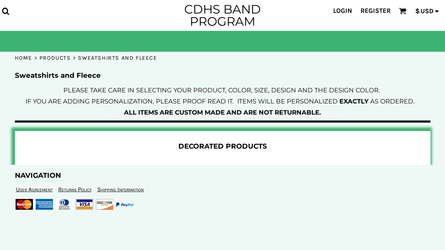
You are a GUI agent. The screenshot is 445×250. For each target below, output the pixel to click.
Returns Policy (75, 189)
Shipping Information (120, 189)
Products (55, 58)
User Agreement (34, 189)
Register (376, 11)
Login (342, 11)
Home (23, 58)
